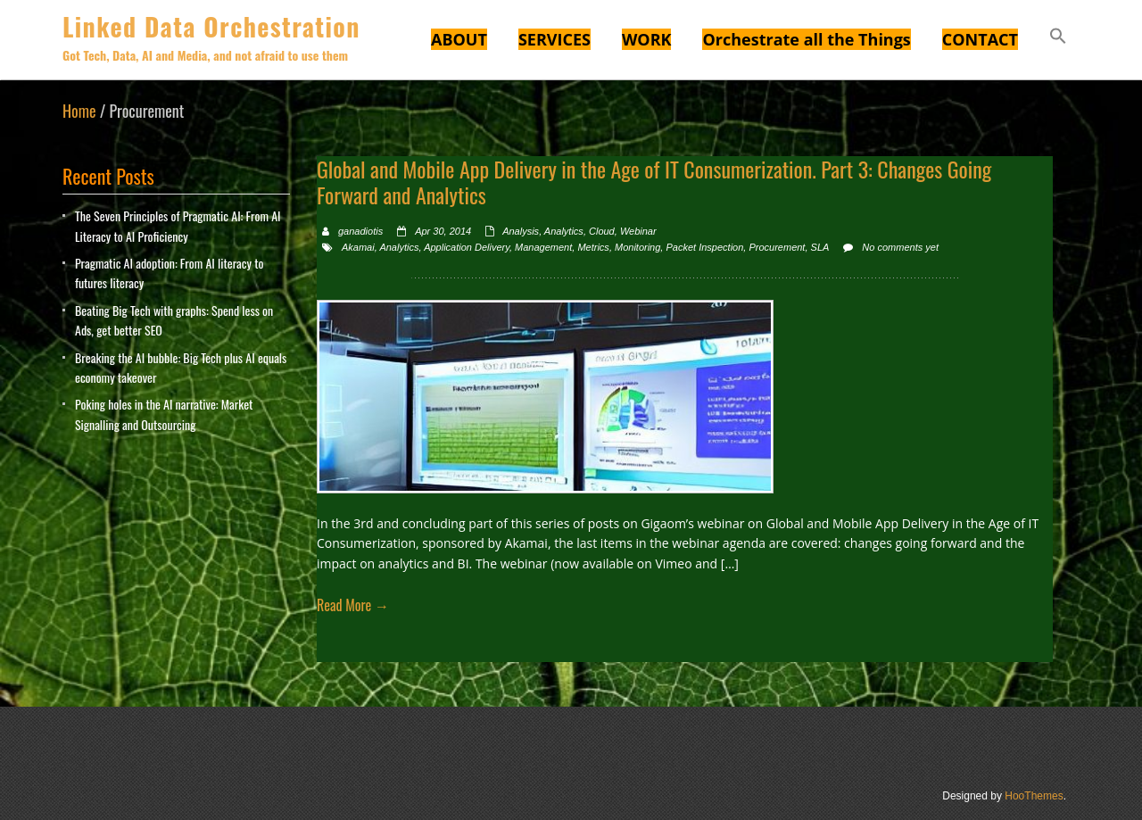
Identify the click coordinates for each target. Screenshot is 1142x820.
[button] (1058, 38)
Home (79, 110)
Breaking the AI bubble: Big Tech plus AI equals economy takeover (180, 367)
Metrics (592, 247)
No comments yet (900, 247)
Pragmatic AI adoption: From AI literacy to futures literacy (169, 272)
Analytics (563, 231)
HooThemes (1034, 796)
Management (543, 247)
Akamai (358, 247)
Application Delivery (466, 247)
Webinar (638, 231)
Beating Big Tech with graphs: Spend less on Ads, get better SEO (174, 320)
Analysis (520, 231)
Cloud (602, 231)
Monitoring (637, 247)
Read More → (353, 605)
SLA (820, 247)
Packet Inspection (704, 247)
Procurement (777, 247)
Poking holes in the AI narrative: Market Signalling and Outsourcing (163, 413)
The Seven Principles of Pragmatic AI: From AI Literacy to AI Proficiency (178, 225)
